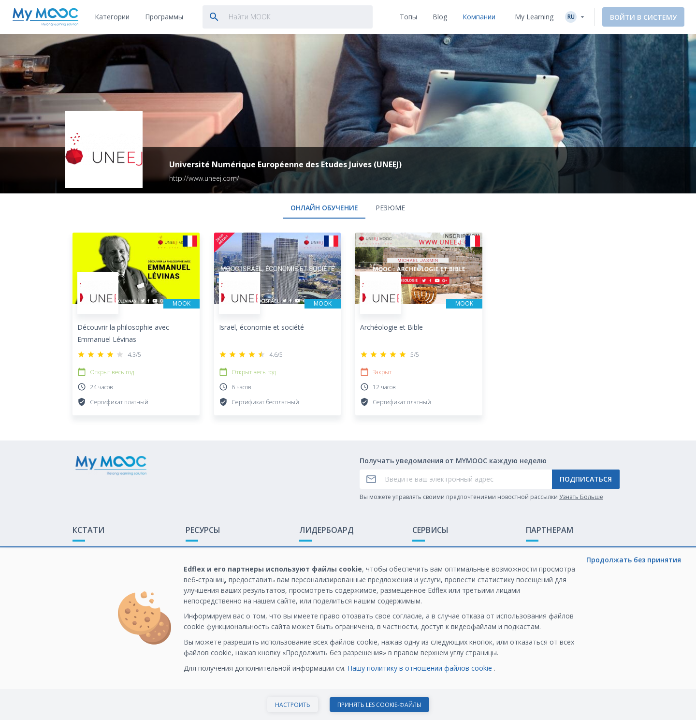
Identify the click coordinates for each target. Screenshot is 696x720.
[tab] (112, 17)
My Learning (534, 16)
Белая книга (546, 566)
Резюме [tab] (390, 207)
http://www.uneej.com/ (204, 178)
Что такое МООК (101, 551)
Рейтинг (312, 551)
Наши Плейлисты (214, 566)
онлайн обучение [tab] (324, 207)
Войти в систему (643, 17)
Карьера (539, 581)
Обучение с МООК (556, 551)
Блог (193, 581)
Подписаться (586, 479)
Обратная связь (99, 566)
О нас (421, 551)
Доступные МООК (215, 551)
